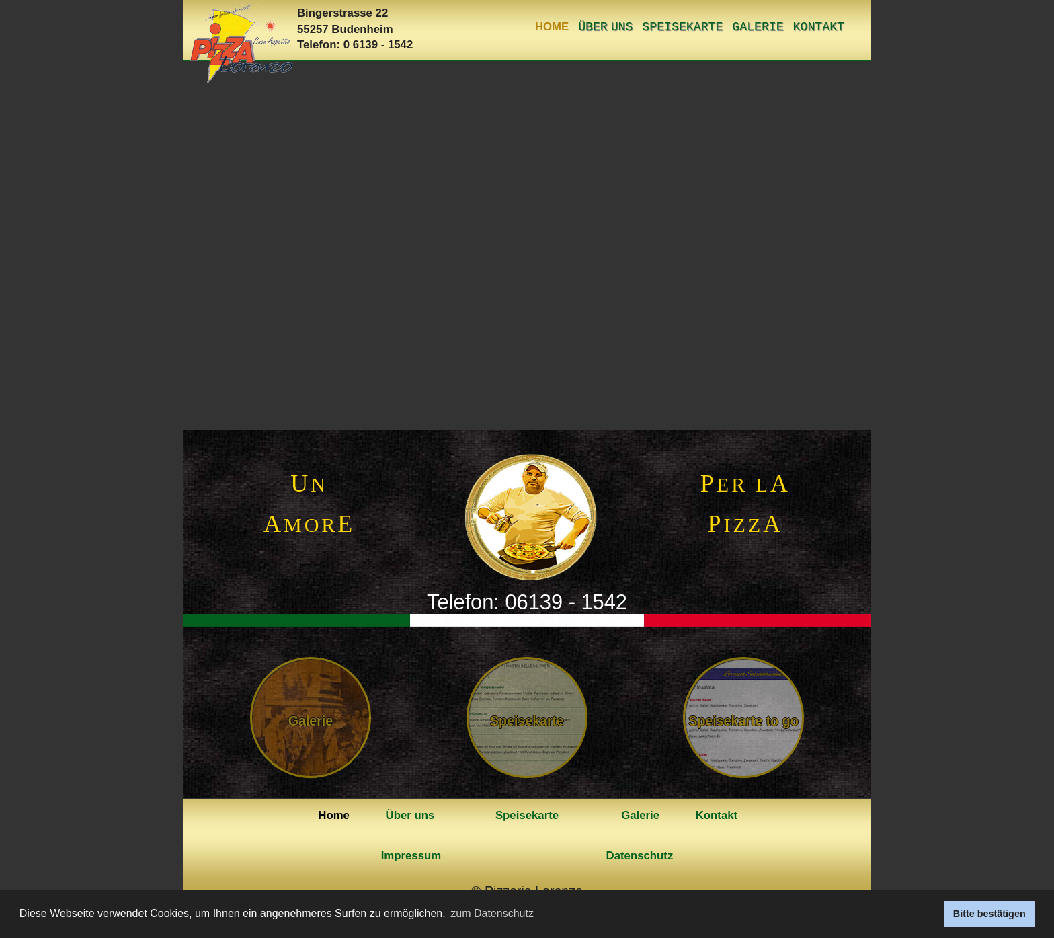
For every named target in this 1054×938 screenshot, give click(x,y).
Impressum (411, 855)
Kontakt (818, 27)
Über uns (605, 27)
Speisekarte (682, 27)
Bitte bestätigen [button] (989, 913)
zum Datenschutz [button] (492, 913)
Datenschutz (640, 855)
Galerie (757, 27)
